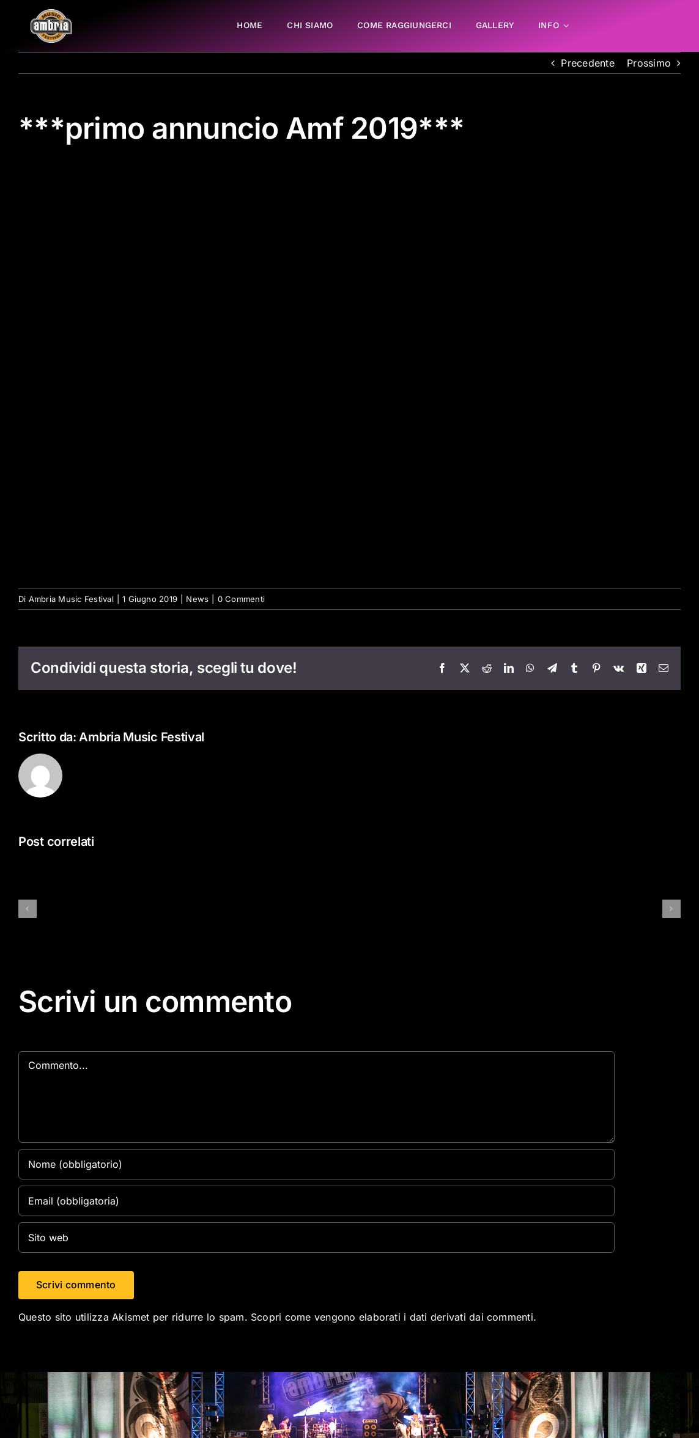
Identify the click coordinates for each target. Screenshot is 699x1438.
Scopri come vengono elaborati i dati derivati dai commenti (392, 1317)
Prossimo (649, 63)
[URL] (316, 1237)
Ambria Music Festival (71, 599)
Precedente (587, 63)
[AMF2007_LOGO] (51, 14)
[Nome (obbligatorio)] (316, 1164)
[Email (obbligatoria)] (316, 1201)
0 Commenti (241, 599)
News (197, 599)
